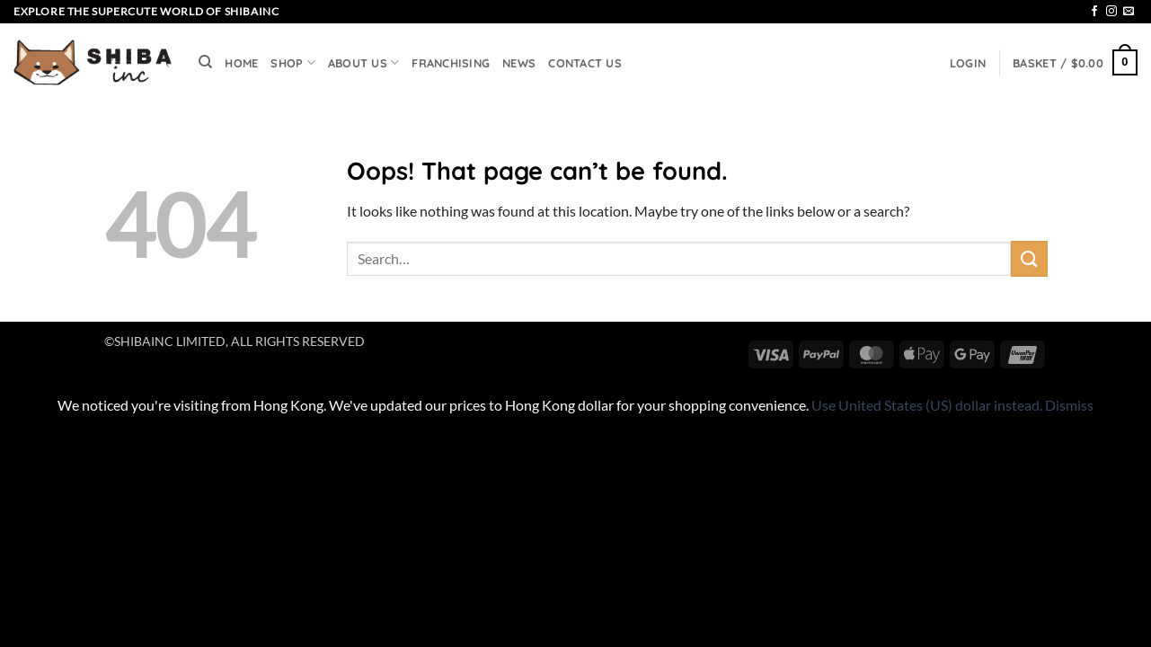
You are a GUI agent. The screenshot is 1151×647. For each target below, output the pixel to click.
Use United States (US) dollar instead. (926, 404)
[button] (968, 63)
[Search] (205, 62)
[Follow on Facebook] (1094, 11)
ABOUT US (364, 62)
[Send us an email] (1128, 11)
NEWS (519, 63)
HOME (241, 63)
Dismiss (1069, 404)
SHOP (292, 62)
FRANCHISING (451, 63)
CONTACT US (585, 63)
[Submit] (1029, 258)
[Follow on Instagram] (1111, 11)
